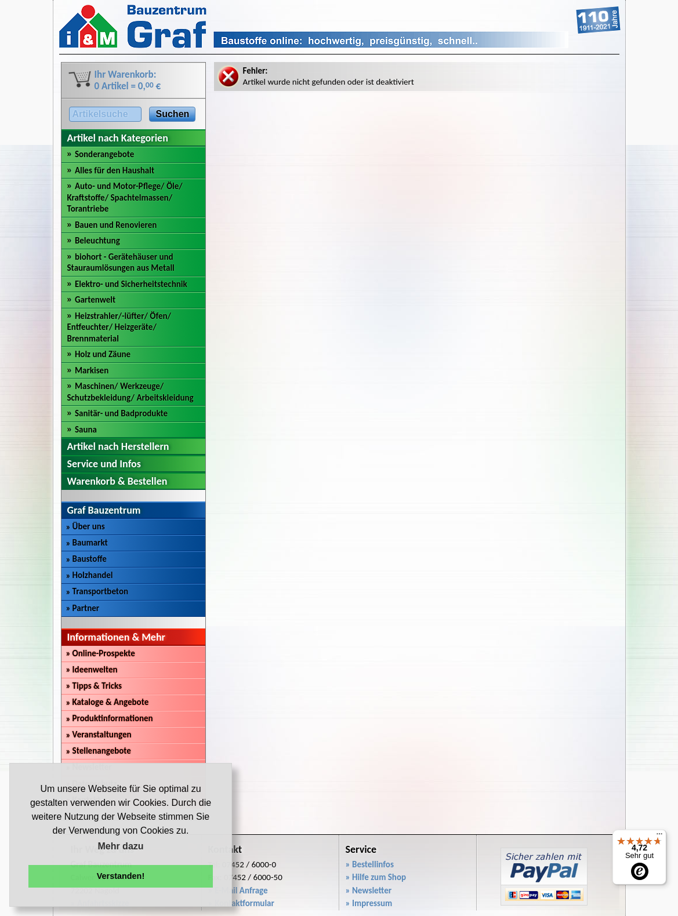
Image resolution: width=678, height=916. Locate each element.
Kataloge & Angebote (107, 702)
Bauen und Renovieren (116, 225)
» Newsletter (369, 890)
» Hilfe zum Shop (376, 877)
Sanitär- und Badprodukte (121, 413)
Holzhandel (89, 575)
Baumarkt (87, 542)
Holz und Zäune (102, 354)
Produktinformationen (109, 718)
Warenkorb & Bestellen (117, 481)
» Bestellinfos (370, 864)
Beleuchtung (97, 240)
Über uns (85, 526)
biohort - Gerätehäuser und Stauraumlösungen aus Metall (121, 263)
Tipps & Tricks (94, 686)
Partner (83, 608)
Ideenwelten (92, 669)
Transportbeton (97, 591)
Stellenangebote (98, 751)
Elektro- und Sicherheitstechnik (131, 284)
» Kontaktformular (241, 903)
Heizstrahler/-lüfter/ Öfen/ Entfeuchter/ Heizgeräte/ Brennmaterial (119, 327)
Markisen (91, 370)
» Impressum (369, 903)
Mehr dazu (120, 846)
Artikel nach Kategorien (117, 138)
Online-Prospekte (100, 653)
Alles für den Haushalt (114, 170)
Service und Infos (104, 463)
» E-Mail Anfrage (238, 890)
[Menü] (659, 837)
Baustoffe (86, 559)
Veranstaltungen (99, 734)
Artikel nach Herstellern (118, 446)
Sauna (86, 429)
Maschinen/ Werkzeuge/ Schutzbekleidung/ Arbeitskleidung (130, 392)
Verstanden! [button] (120, 876)
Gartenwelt (95, 300)
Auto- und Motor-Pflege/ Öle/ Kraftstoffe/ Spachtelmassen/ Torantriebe (125, 197)
